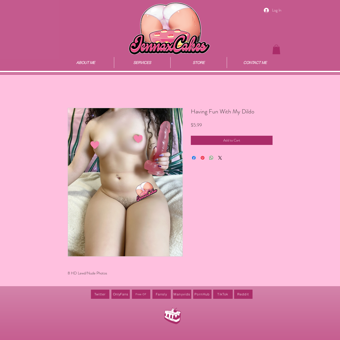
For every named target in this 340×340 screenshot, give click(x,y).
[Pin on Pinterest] (202, 158)
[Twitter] (100, 294)
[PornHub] (202, 294)
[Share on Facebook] (194, 158)
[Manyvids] (182, 294)
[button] (276, 49)
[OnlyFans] (120, 294)
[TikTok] (223, 294)
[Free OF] (141, 294)
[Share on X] (220, 158)
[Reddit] (243, 294)
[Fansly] (161, 294)
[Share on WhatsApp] (211, 158)
